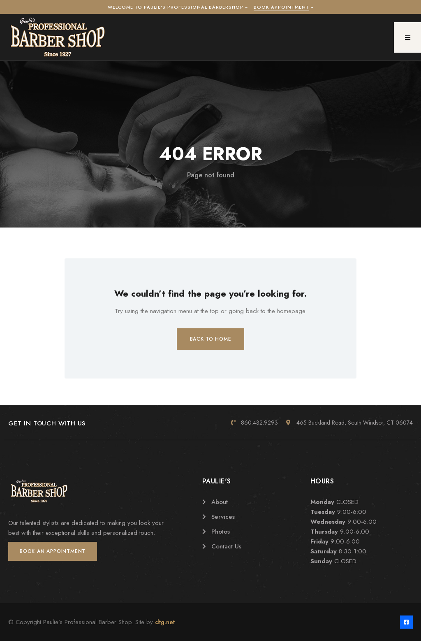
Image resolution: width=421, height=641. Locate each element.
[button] (407, 37)
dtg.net (165, 622)
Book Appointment (281, 7)
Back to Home (210, 339)
